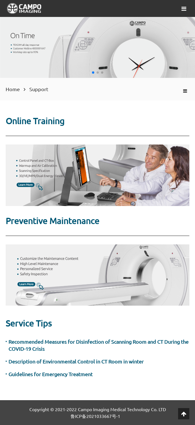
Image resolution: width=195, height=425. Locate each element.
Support (38, 89)
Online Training (35, 121)
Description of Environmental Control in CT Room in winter (76, 361)
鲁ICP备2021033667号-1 (95, 416)
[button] (93, 72)
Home (13, 89)
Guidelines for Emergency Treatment (50, 374)
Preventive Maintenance (52, 221)
